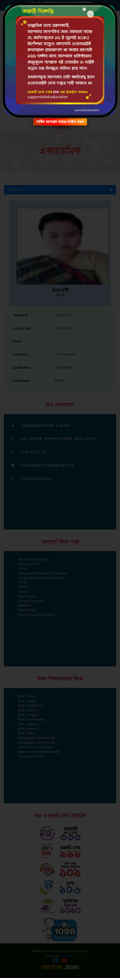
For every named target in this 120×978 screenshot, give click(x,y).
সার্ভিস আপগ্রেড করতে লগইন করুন (60, 121)
